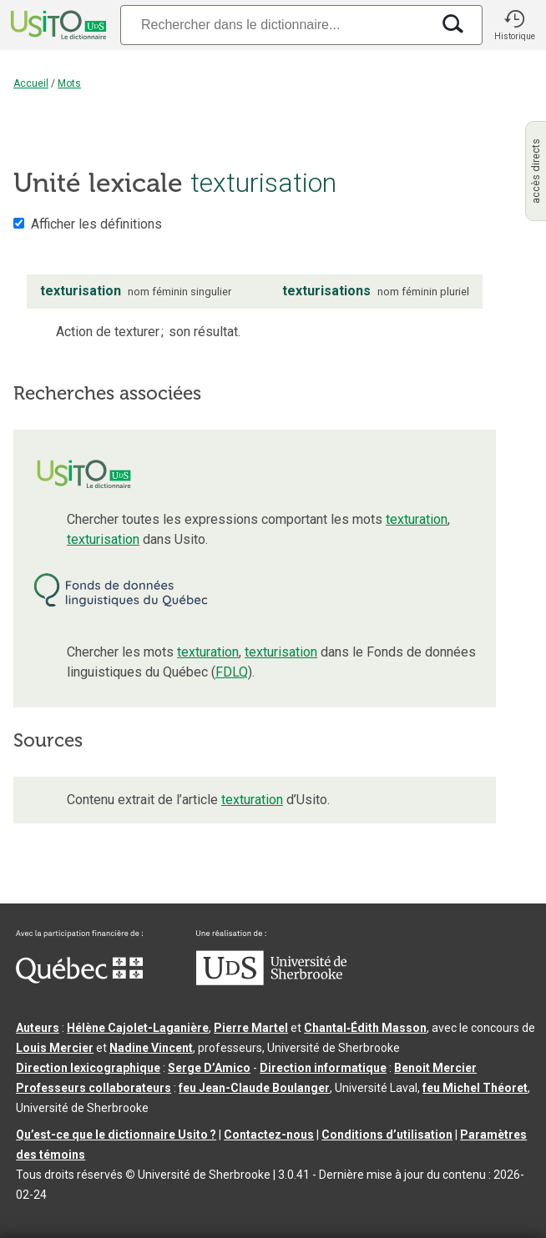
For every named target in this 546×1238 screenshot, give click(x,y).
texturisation (103, 539)
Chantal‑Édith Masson (365, 1027)
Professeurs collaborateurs (93, 1088)
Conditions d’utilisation (386, 1134)
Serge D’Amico (209, 1067)
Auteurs (37, 1027)
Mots (69, 83)
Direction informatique (323, 1067)
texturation (416, 519)
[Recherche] (275, 24)
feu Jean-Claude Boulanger (254, 1088)
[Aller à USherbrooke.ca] (271, 981)
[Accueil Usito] (57, 25)
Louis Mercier (55, 1047)
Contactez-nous (269, 1134)
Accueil (30, 83)
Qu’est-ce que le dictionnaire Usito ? (116, 1134)
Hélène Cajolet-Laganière (138, 1027)
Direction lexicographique (88, 1067)
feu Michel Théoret (475, 1088)
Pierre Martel (251, 1027)
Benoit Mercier (435, 1067)
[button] (514, 25)
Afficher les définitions (96, 224)
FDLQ (231, 672)
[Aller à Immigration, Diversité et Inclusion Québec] (79, 979)
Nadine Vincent (151, 1047)
